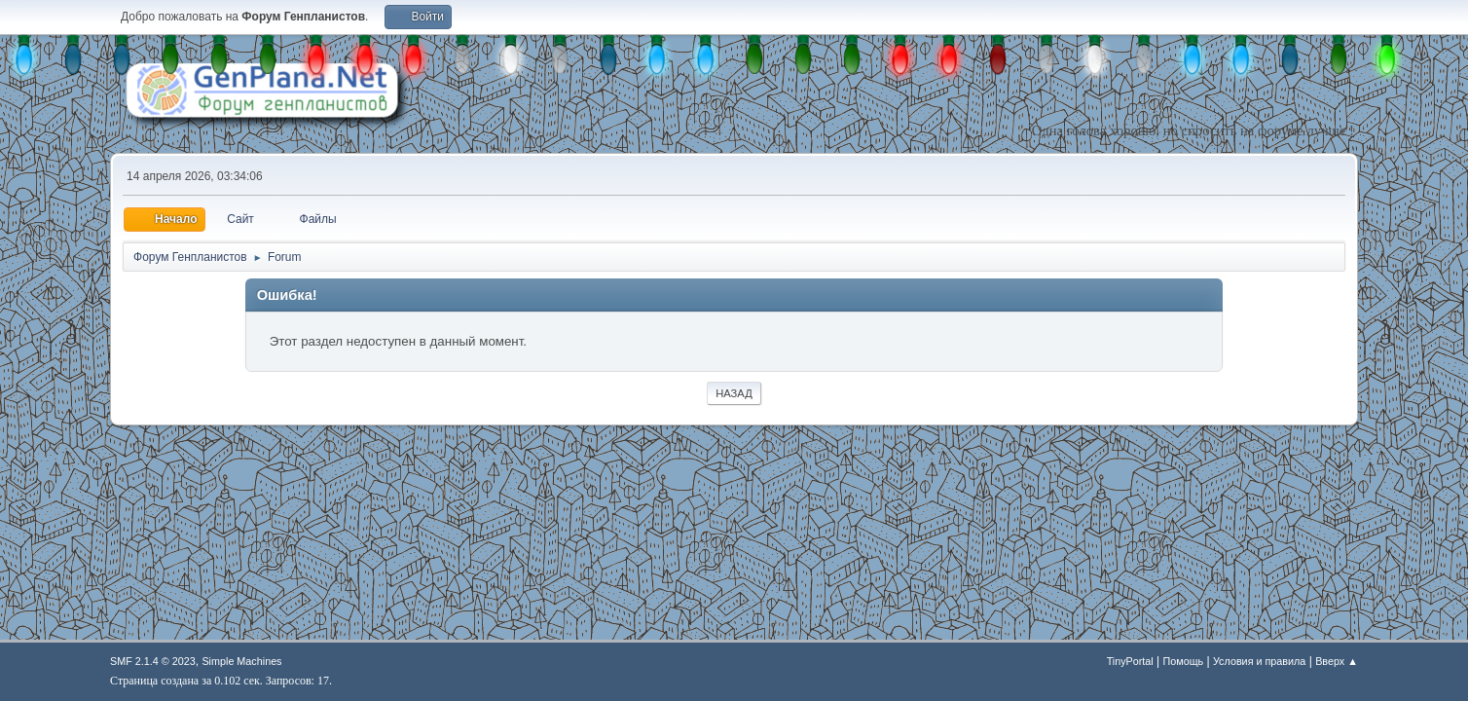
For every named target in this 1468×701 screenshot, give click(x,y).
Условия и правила (1259, 661)
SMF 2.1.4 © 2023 (153, 661)
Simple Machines (241, 661)
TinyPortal (1130, 661)
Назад (734, 393)
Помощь (1183, 661)
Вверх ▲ (1336, 661)
